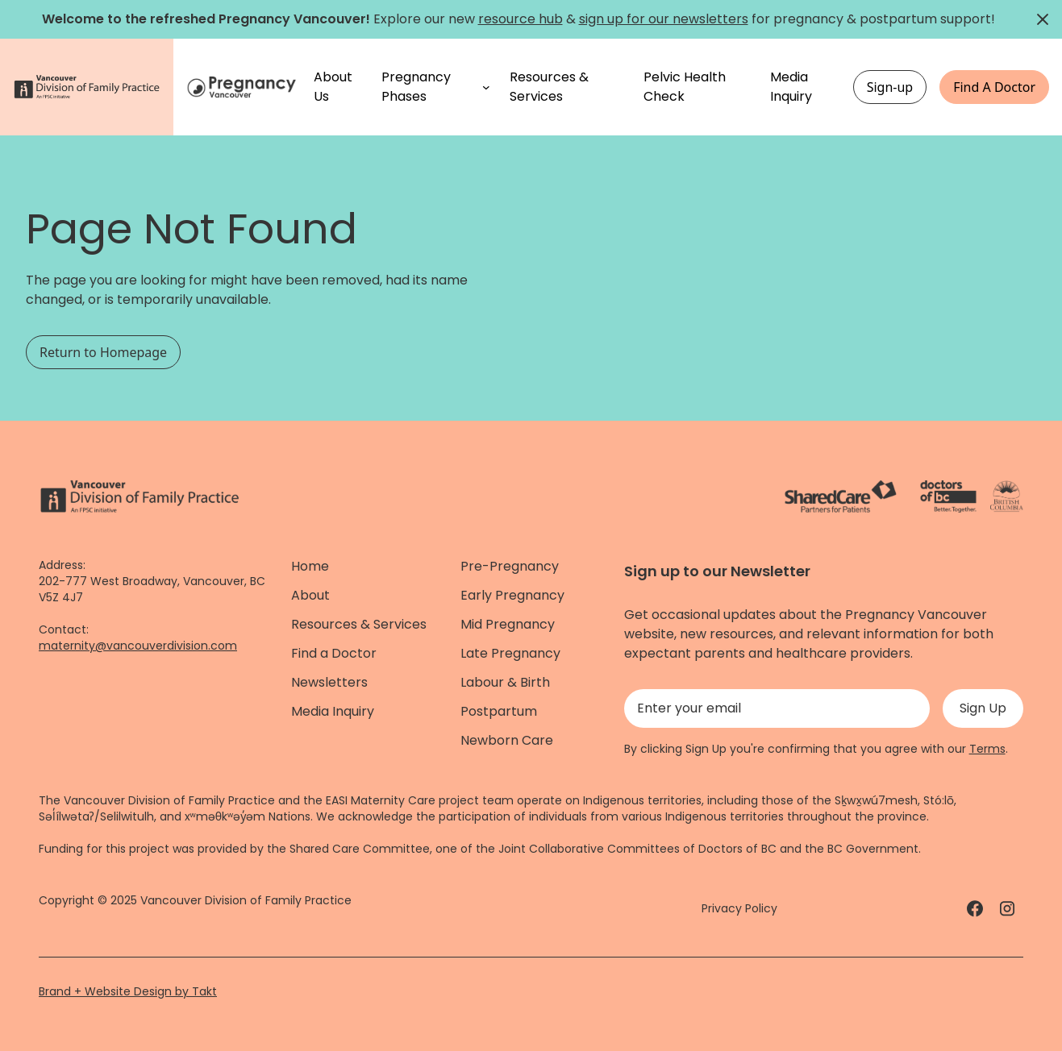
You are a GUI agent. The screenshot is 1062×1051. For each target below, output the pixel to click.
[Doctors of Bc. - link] (948, 496)
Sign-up (890, 87)
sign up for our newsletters (663, 19)
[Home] (243, 87)
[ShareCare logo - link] (840, 496)
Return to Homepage (103, 352)
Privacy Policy (739, 908)
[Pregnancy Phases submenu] (486, 87)
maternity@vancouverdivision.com (138, 646)
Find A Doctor (994, 87)
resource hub (520, 19)
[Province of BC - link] (1006, 496)
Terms (987, 749)
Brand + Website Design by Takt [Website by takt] (128, 991)
